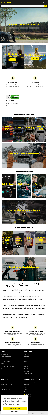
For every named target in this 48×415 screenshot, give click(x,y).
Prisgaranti (26, 384)
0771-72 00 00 (29, 394)
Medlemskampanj (24, 27)
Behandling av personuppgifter (30, 368)
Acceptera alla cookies (15, 408)
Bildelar (25, 361)
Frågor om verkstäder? (6, 389)
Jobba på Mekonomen (6, 356)
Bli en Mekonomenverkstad (30, 382)
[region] (14, 404)
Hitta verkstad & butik (34, 27)
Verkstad (32, 413)
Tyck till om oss (4, 363)
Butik (25, 359)
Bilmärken (3, 368)
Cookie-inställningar (15, 411)
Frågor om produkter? (5, 387)
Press (2, 359)
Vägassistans (27, 387)
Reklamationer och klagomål (7, 384)
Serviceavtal (26, 371)
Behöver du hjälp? (5, 382)
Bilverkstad (26, 356)
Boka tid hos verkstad (14, 27)
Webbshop (26, 354)
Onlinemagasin (27, 391)
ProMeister (26, 389)
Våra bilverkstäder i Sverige (29, 376)
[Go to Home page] (6, 2)
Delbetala (26, 366)
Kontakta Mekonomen (5, 361)
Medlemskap (27, 363)
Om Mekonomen (4, 354)
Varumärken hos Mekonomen (7, 366)
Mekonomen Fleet (28, 373)
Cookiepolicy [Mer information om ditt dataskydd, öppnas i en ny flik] (17, 404)
